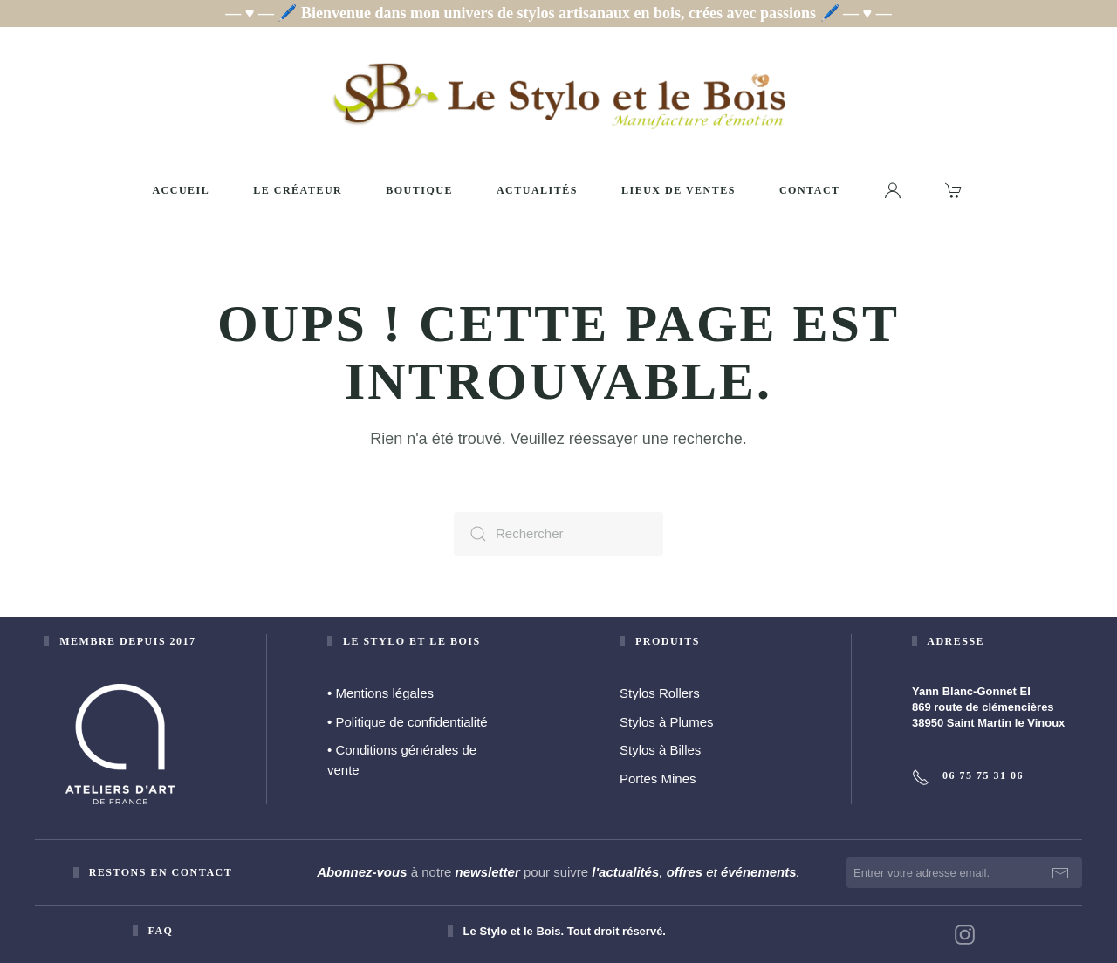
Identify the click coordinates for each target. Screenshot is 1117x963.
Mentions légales (380, 693)
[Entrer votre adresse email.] (964, 872)
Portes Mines (658, 778)
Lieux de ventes (678, 190)
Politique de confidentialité (407, 721)
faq (160, 931)
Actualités (537, 190)
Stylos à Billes (660, 749)
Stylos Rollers (660, 693)
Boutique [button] (419, 190)
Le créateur (297, 190)
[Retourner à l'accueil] (558, 95)
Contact (809, 190)
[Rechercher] (558, 534)
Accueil (180, 190)
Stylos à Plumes (667, 721)
